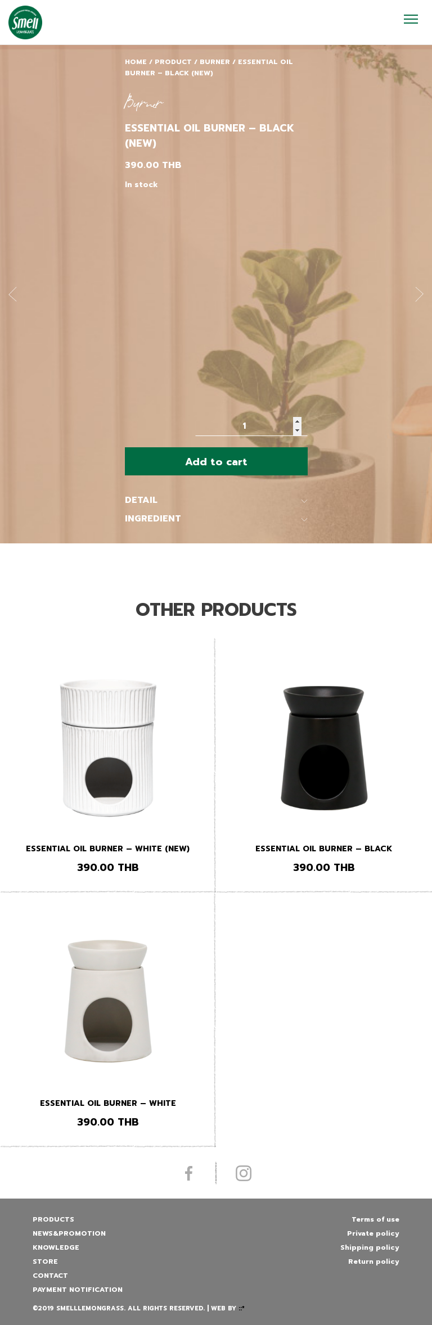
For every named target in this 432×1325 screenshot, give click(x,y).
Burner (215, 62)
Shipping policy (369, 1247)
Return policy (373, 1261)
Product (173, 62)
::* (241, 1308)
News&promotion (69, 1233)
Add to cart (216, 462)
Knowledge (56, 1247)
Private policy (373, 1233)
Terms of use (375, 1219)
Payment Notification (78, 1290)
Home (136, 62)
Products (53, 1219)
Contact (50, 1275)
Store (45, 1261)
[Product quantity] (251, 426)
